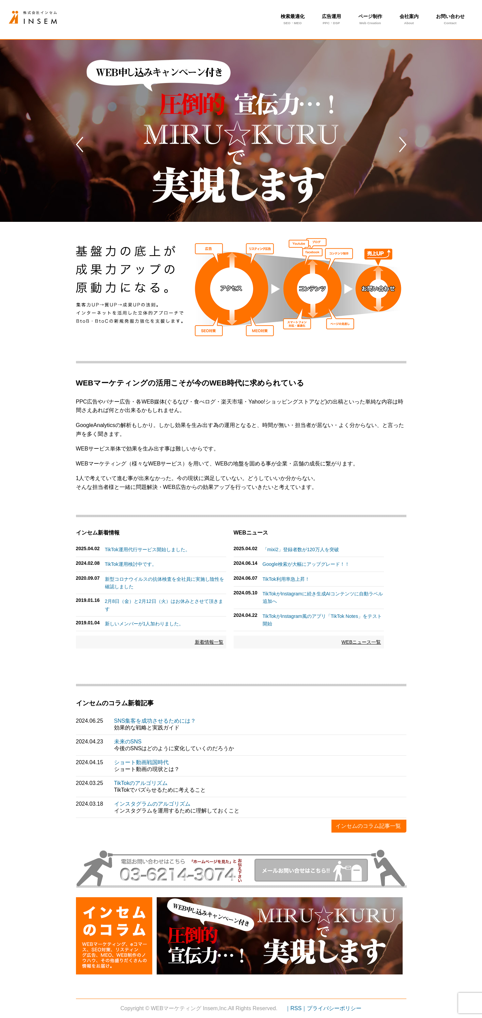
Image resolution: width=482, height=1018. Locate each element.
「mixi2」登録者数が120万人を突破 (301, 549)
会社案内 (409, 20)
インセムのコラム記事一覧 (368, 826)
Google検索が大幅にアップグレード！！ (306, 564)
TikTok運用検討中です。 (131, 564)
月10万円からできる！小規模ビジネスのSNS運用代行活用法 (44, 17)
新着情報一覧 (209, 642)
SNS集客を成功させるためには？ (155, 721)
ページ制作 (370, 20)
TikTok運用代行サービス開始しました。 (147, 549)
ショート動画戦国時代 (141, 762)
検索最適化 (293, 20)
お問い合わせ (450, 20)
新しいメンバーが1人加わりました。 (144, 623)
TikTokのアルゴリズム (141, 783)
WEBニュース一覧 (361, 642)
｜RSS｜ (296, 1008)
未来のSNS (128, 741)
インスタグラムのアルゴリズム (152, 804)
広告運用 (331, 20)
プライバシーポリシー (334, 1008)
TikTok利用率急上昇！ (286, 579)
